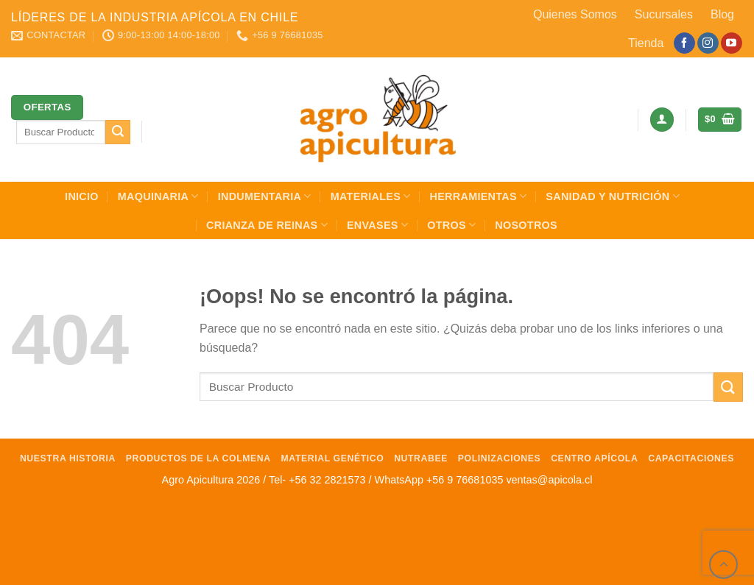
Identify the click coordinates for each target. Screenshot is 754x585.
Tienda (645, 43)
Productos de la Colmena (198, 458)
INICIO (82, 196)
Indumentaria (264, 196)
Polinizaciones (499, 458)
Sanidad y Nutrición (613, 196)
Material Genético (332, 458)
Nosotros (526, 225)
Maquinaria (158, 196)
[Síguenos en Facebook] (684, 43)
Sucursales (664, 14)
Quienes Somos (575, 14)
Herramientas (478, 196)
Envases (377, 225)
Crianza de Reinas (267, 225)
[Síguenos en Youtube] (731, 43)
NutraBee (421, 458)
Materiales (371, 196)
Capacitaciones (691, 458)
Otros (451, 225)
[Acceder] (662, 119)
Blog (722, 14)
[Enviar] (117, 132)
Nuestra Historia (68, 458)
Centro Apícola (594, 458)
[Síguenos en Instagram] (708, 43)
